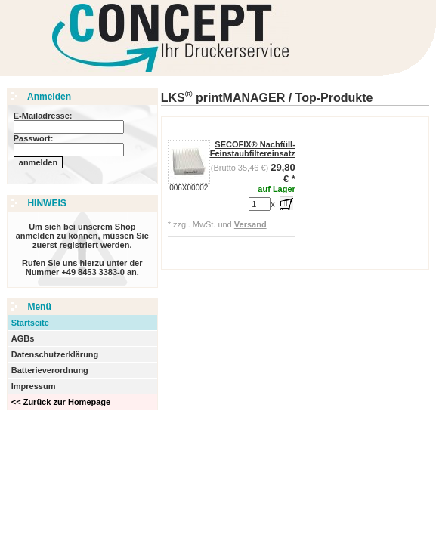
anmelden (38, 162)
